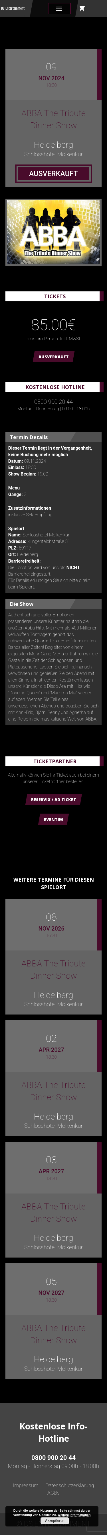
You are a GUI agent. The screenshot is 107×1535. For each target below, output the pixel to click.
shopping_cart (82, 8)
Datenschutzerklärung (69, 1485)
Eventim (53, 819)
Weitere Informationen (74, 1515)
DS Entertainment (13, 8)
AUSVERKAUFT (54, 356)
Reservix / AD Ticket (53, 799)
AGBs (53, 1493)
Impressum (26, 1485)
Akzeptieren (54, 1521)
